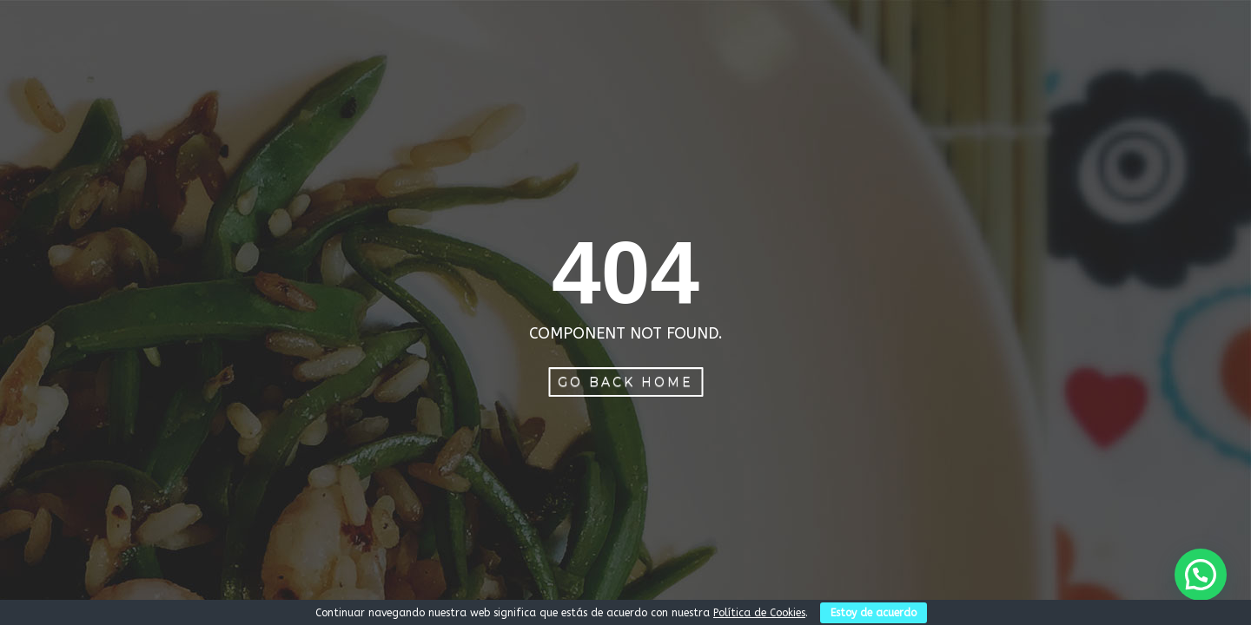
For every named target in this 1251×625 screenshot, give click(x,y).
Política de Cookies (759, 613)
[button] (1201, 575)
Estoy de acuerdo (874, 613)
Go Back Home (625, 382)
